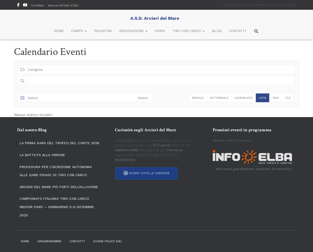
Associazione (133, 31)
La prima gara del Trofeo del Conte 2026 (59, 143)
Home (59, 31)
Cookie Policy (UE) (107, 241)
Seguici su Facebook (18, 5)
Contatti (237, 31)
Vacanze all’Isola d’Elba (63, 5)
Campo (79, 31)
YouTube (25, 5)
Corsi (160, 31)
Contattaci (37, 5)
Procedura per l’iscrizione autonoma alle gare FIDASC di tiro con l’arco (56, 171)
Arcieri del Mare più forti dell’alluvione (59, 187)
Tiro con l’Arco (188, 31)
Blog (217, 31)
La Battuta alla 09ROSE (42, 155)
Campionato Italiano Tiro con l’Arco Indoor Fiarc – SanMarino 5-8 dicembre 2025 (57, 207)
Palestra (103, 31)
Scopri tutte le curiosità (146, 173)
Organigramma (49, 241)
